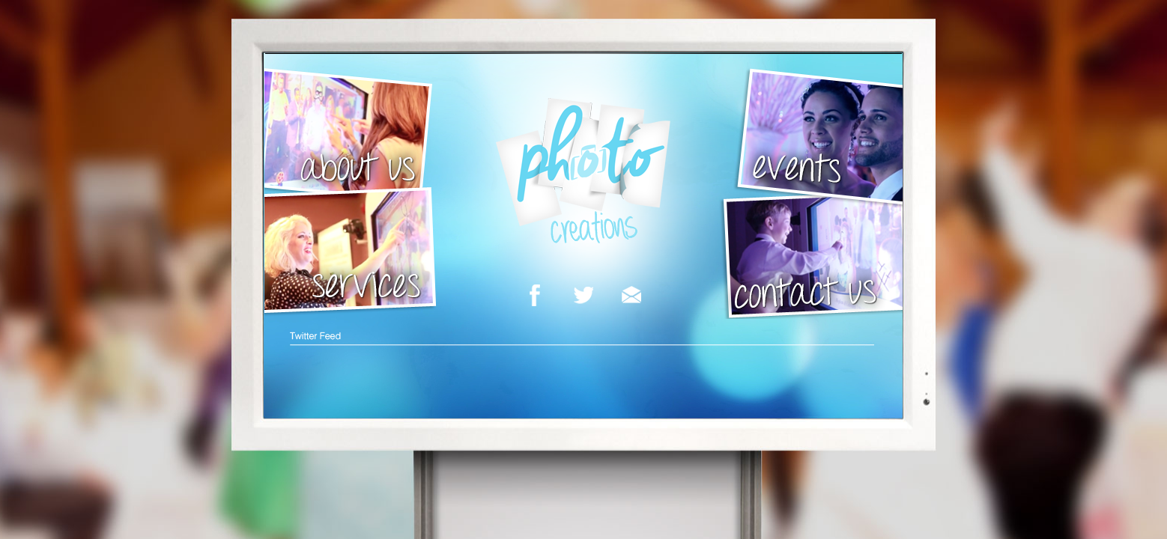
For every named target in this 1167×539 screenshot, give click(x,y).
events (818, 138)
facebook (535, 296)
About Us (352, 138)
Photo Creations (583, 175)
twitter (583, 296)
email (631, 296)
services (352, 252)
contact (811, 253)
